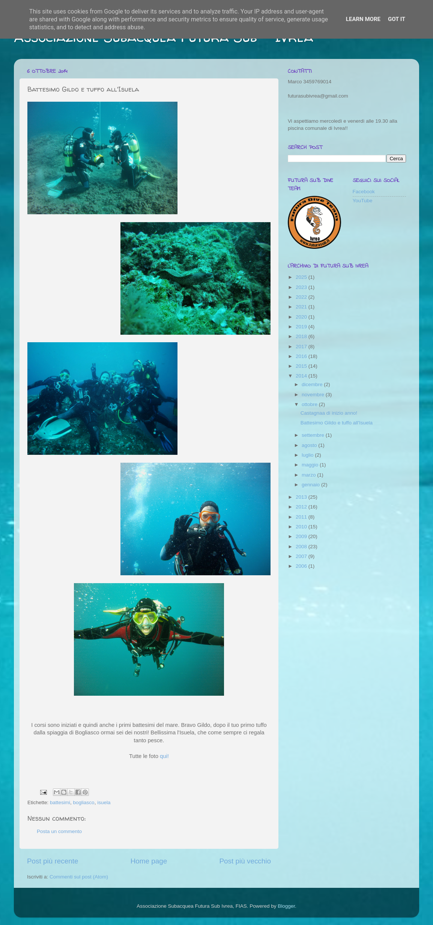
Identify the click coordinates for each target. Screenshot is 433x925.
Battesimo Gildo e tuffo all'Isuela (337, 423)
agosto (310, 445)
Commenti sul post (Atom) (79, 877)
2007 (302, 556)
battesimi (60, 802)
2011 (302, 517)
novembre (314, 394)
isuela (103, 802)
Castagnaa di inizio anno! (329, 413)
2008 (302, 546)
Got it (396, 19)
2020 (302, 317)
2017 (302, 346)
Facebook (364, 191)
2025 (302, 277)
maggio (311, 465)
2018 (302, 336)
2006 (302, 566)
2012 (302, 507)
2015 (302, 366)
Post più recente (52, 861)
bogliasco (84, 802)
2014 (302, 376)
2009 (302, 536)
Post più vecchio (245, 861)
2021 (302, 307)
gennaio (311, 484)
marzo (309, 475)
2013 (302, 497)
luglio (308, 455)
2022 (302, 297)
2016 (302, 356)
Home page (149, 861)
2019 (302, 326)
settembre (314, 435)
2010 (302, 526)
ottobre (310, 404)
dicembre (313, 384)
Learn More (363, 19)
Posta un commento (59, 831)
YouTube (363, 200)
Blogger (286, 906)
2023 (302, 287)
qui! (164, 756)
